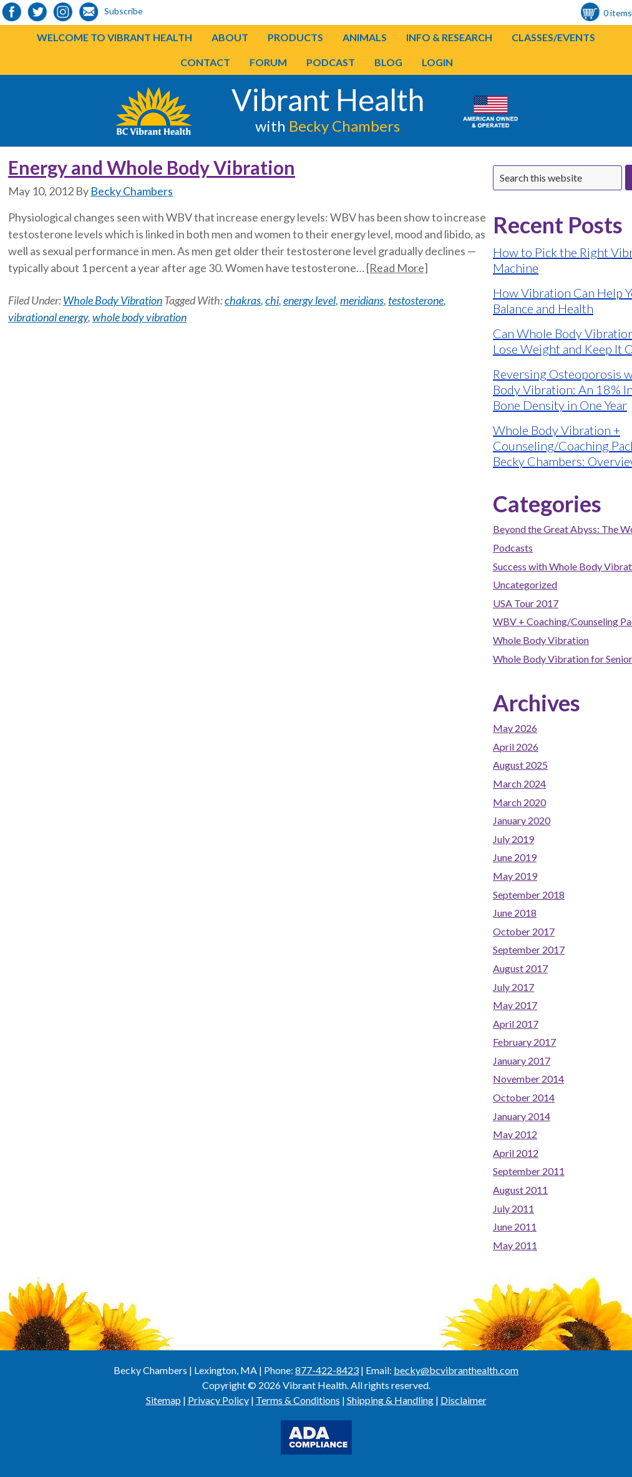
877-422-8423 (327, 1370)
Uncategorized (525, 584)
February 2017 (524, 1042)
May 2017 (515, 1005)
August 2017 (520, 968)
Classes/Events (553, 37)
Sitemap (163, 1400)
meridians (362, 300)
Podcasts (513, 547)
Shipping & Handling (390, 1400)
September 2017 (529, 949)
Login (437, 62)
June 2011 (515, 1226)
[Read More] (397, 268)
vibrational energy (48, 317)
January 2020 (521, 820)
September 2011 (529, 1171)
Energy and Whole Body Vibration (151, 167)
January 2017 (521, 1060)
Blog (388, 62)
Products (295, 37)
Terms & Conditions (298, 1400)
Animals (365, 37)
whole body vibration (139, 317)
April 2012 (515, 1153)
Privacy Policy (218, 1400)
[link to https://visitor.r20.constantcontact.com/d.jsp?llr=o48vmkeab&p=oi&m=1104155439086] (89, 13)
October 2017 (524, 931)
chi (272, 300)
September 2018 (529, 894)
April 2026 (515, 747)
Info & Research (449, 37)
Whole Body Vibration (112, 300)
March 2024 (519, 783)
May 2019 (515, 876)
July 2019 (513, 839)
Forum (268, 62)
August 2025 (520, 765)
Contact (205, 62)
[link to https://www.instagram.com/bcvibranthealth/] (63, 13)
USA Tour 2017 (525, 603)
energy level (309, 300)
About (229, 37)
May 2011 (515, 1245)
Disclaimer (463, 1400)
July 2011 (513, 1208)
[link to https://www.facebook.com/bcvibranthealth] (12, 13)
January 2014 (521, 1116)
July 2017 (513, 987)
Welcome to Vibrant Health (114, 37)
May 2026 (515, 728)
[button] (323, 37)
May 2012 (515, 1134)
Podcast (330, 62)
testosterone (416, 300)
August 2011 (520, 1190)
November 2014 (528, 1079)
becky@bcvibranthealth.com (456, 1370)
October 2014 (524, 1097)
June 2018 (515, 913)
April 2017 (515, 1024)
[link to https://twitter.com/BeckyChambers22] (37, 13)
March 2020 (519, 802)
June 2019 (515, 857)
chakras (243, 300)
